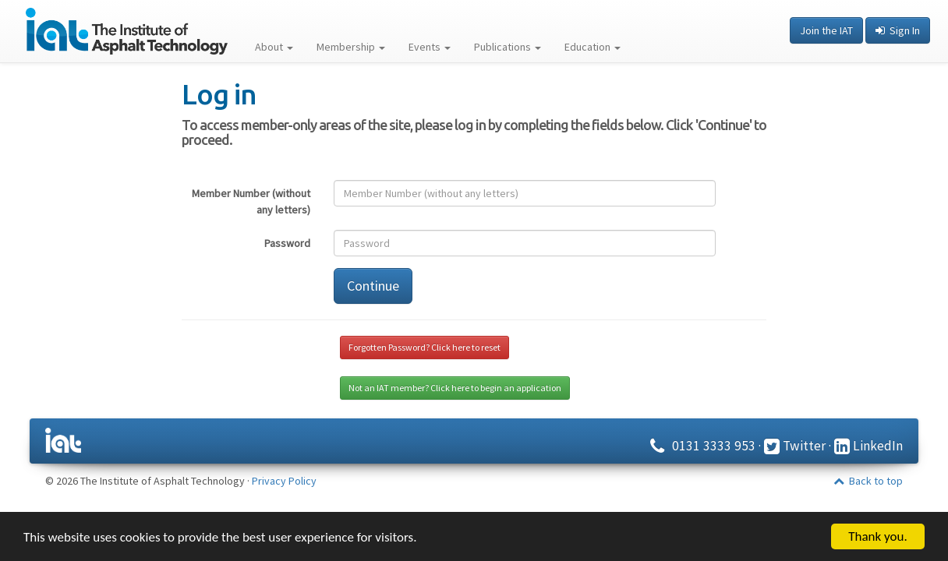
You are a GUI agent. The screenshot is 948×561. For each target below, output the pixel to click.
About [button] (274, 47)
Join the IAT (826, 30)
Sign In (897, 30)
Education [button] (592, 47)
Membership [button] (351, 47)
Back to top (868, 481)
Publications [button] (507, 47)
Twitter (795, 445)
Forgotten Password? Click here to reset (424, 347)
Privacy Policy (284, 481)
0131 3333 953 (700, 445)
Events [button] (430, 47)
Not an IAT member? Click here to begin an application (454, 387)
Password (287, 243)
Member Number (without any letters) (251, 201)
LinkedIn (868, 445)
